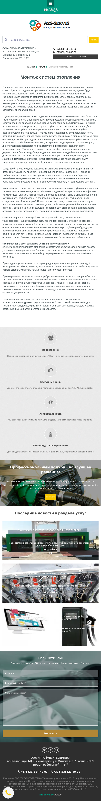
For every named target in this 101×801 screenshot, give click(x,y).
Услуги (42, 67)
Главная (31, 67)
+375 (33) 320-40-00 (64, 52)
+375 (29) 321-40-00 (64, 49)
